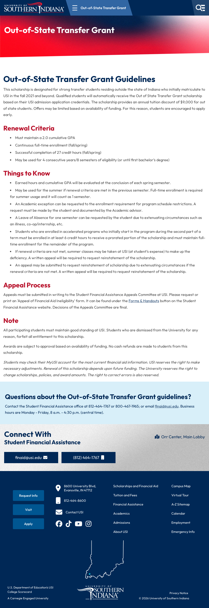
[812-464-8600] (76, 500)
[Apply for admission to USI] (28, 523)
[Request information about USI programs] (28, 495)
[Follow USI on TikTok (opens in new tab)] (68, 524)
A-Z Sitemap (180, 504)
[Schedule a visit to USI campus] (28, 509)
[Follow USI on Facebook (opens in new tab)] (59, 524)
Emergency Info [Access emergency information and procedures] (183, 532)
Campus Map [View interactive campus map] (181, 486)
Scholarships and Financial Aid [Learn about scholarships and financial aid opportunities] (135, 486)
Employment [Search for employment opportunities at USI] (180, 522)
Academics (121, 513)
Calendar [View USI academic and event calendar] (178, 513)
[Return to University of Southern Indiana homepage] (100, 593)
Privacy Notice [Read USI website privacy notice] (179, 593)
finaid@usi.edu (166, 406)
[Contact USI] (69, 512)
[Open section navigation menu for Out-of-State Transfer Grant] (99, 8)
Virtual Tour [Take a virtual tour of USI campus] (180, 495)
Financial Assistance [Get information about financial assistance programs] (128, 504)
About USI (120, 532)
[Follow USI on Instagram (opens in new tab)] (88, 524)
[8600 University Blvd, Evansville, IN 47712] (76, 488)
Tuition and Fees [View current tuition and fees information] (125, 495)
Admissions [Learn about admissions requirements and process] (121, 522)
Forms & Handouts (144, 300)
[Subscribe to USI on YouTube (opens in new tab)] (78, 524)
